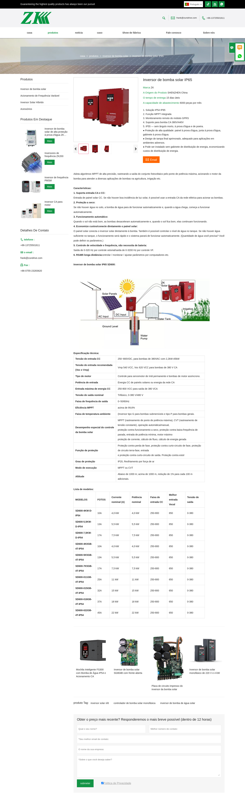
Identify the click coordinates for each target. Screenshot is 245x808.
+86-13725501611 (216, 18)
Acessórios (26, 109)
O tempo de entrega (154, 97)
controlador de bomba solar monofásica (135, 703)
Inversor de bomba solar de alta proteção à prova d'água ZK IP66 (56, 131)
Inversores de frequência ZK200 (54, 155)
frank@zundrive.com (186, 18)
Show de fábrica (131, 32)
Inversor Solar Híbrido (32, 102)
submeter (85, 783)
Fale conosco (173, 32)
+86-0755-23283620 (31, 270)
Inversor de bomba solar (115, 56)
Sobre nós (209, 32)
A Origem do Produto (155, 92)
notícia (79, 32)
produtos (53, 32)
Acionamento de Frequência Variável (39, 95)
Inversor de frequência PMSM (56, 179)
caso (99, 32)
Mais (49, 141)
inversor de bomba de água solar (177, 703)
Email (151, 159)
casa (29, 32)
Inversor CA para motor (53, 203)
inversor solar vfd (100, 703)
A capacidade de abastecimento (161, 102)
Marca (147, 87)
